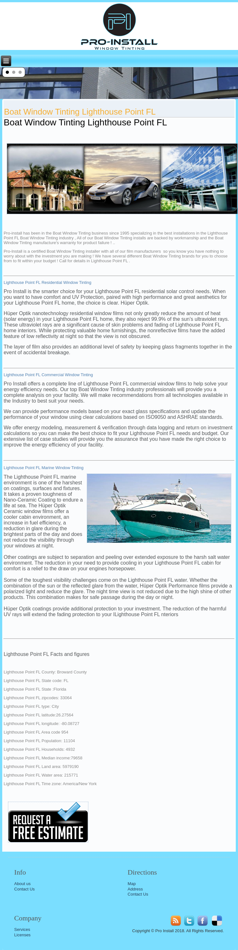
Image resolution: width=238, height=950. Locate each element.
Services (22, 929)
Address (135, 889)
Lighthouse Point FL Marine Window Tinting (43, 467)
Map (132, 883)
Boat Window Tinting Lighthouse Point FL (80, 111)
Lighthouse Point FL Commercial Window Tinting (48, 374)
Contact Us (24, 889)
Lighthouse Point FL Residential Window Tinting (47, 282)
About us (22, 883)
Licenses (22, 934)
